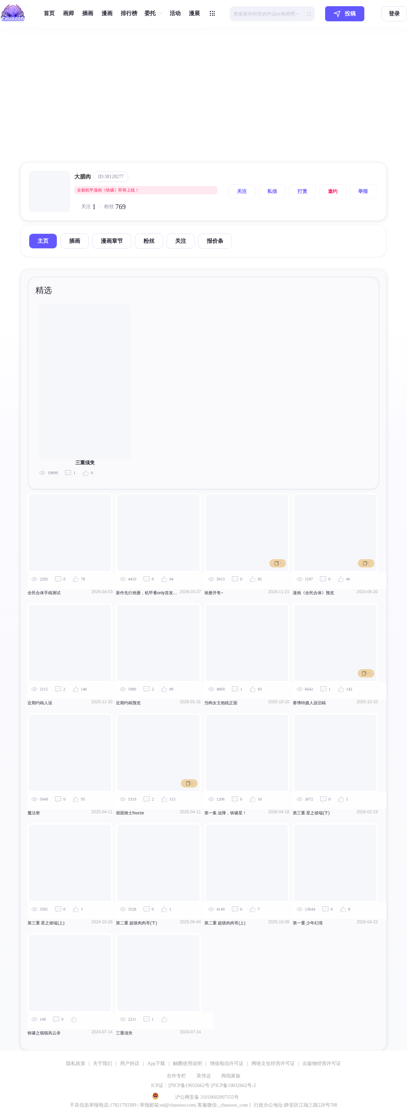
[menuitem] (49, 13)
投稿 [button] (345, 14)
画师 (68, 13)
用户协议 (129, 1063)
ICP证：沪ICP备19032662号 (180, 1085)
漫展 (194, 13)
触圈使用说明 (187, 1063)
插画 (87, 13)
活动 (175, 13)
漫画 (107, 13)
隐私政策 (75, 1063)
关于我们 (102, 1063)
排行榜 (129, 13)
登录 (394, 14)
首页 (49, 13)
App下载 (156, 1063)
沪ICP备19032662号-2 (233, 1085)
